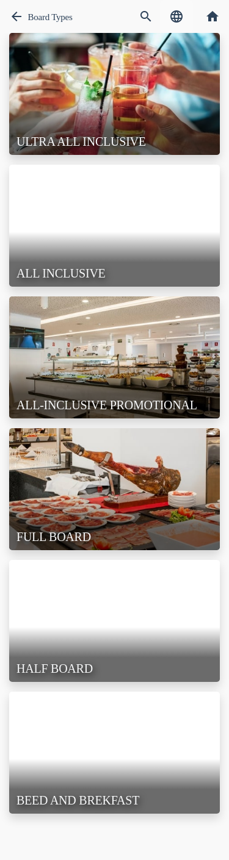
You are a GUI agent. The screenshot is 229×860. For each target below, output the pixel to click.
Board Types (49, 17)
